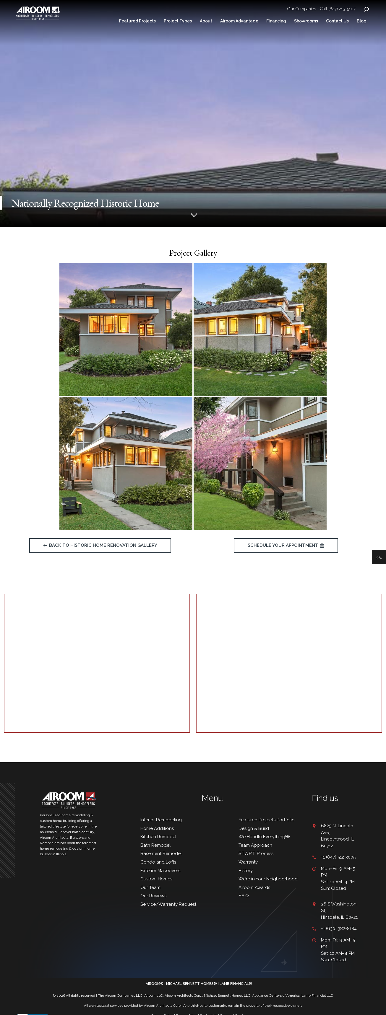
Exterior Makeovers (160, 870)
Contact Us (337, 21)
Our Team (150, 887)
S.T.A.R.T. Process (256, 853)
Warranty (248, 862)
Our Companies (301, 8)
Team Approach (255, 845)
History (246, 870)
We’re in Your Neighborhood (268, 879)
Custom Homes (156, 879)
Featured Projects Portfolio (267, 820)
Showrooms (306, 21)
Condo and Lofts (158, 862)
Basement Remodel (161, 853)
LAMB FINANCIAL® (236, 984)
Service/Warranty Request (168, 904)
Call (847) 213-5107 (338, 8)
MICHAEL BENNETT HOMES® (191, 984)
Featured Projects (137, 21)
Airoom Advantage (239, 21)
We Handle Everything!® (264, 836)
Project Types (178, 21)
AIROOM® (154, 984)
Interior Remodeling (161, 820)
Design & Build (254, 828)
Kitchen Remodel (158, 836)
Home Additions (157, 828)
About (206, 21)
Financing (276, 21)
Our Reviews (154, 895)
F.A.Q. (244, 895)
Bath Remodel (155, 845)
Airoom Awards (254, 887)
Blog (361, 21)
